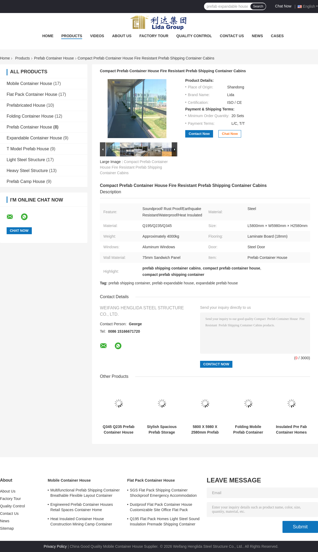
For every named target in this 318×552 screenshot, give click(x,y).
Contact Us (232, 36)
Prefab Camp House (26, 181)
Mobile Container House (29, 83)
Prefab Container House (54, 58)
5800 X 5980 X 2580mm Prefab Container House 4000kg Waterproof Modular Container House (205, 430)
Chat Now (283, 6)
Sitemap (7, 528)
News (257, 36)
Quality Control (194, 36)
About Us (121, 36)
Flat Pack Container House (32, 94)
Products (71, 36)
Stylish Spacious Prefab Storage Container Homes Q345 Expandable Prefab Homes (161, 430)
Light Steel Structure (26, 159)
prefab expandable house (173, 283)
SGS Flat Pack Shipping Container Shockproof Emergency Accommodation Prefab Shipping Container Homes (163, 493)
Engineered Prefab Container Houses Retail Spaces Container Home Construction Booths (81, 508)
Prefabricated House (26, 105)
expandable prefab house (217, 283)
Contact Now (199, 134)
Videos (97, 36)
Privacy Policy (55, 546)
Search (258, 6)
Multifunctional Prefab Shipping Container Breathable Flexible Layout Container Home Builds (85, 493)
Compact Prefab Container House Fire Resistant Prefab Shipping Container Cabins (134, 167)
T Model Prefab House (28, 149)
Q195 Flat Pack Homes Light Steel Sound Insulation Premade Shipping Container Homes (165, 522)
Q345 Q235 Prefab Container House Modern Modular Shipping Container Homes (119, 430)
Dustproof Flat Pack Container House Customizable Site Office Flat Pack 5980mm (161, 508)
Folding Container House (30, 116)
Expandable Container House (34, 138)
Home (47, 36)
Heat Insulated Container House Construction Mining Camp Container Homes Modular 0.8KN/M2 (81, 522)
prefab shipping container (129, 283)
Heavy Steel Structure (27, 170)
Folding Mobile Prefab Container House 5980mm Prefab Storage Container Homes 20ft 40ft (248, 430)
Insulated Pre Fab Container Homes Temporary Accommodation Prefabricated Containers (291, 430)
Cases (277, 36)
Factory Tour (153, 36)
